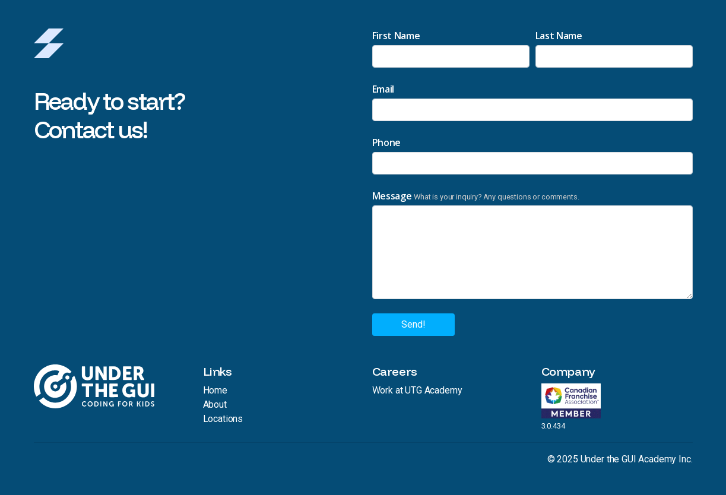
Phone (386, 142)
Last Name (558, 35)
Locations (223, 418)
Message (392, 195)
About (215, 404)
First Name (396, 35)
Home (215, 390)
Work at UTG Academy (417, 390)
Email (383, 89)
